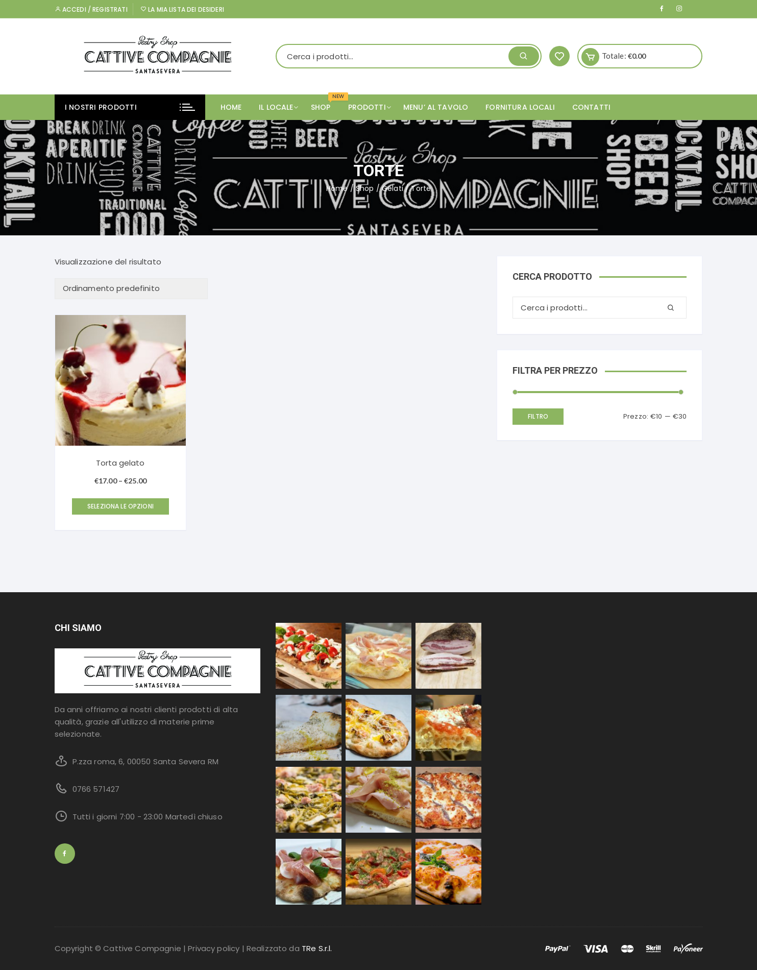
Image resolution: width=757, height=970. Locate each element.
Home (231, 107)
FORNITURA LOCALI (519, 107)
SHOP (324, 103)
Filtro (538, 416)
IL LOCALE (280, 107)
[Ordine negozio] (131, 288)
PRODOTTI (371, 107)
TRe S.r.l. (317, 948)
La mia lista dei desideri (182, 9)
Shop (365, 188)
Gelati (392, 188)
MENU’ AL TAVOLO (435, 107)
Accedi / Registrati (91, 9)
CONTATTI (591, 107)
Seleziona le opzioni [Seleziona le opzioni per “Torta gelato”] (120, 506)
